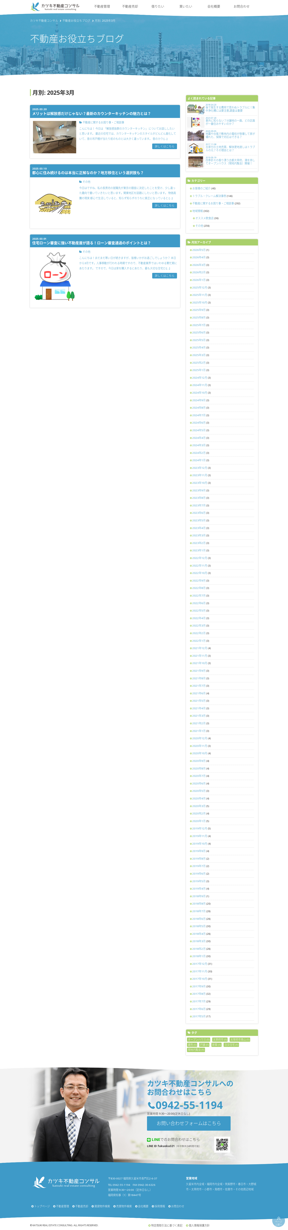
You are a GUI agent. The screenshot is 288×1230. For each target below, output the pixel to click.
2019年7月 (199, 866)
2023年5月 (199, 520)
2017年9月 (199, 986)
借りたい (157, 6)
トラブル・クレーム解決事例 (209, 196)
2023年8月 (199, 498)
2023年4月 (199, 528)
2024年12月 (199, 377)
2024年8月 (199, 407)
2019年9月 (199, 851)
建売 (192, 1044)
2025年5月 (199, 340)
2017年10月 (199, 979)
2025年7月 (199, 325)
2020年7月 (199, 776)
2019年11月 (199, 836)
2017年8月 (199, 994)
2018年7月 (199, 911)
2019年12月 (199, 828)
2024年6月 (199, 422)
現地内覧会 (196, 1049)
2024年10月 (199, 392)
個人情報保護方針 (199, 1225)
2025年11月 (199, 295)
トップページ (42, 1206)
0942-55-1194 (189, 1105)
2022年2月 (199, 633)
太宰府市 (220, 1039)
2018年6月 (199, 919)
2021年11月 (199, 655)
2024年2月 (199, 453)
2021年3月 (199, 715)
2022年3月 (199, 625)
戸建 (204, 1044)
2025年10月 (199, 302)
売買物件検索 (124, 1206)
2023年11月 (199, 475)
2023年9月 (199, 490)
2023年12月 (199, 468)
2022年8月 (199, 588)
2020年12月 (199, 738)
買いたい (185, 6)
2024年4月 (199, 438)
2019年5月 (199, 881)
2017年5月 (199, 1016)
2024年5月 (199, 430)
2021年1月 (199, 731)
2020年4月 (199, 798)
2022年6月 (199, 603)
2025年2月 (199, 362)
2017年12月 (199, 964)
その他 (199, 225)
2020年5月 (199, 791)
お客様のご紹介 (201, 188)
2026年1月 (199, 280)
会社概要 (213, 6)
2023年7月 (199, 505)
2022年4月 (199, 618)
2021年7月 (199, 685)
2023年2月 (199, 543)
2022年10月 (199, 573)
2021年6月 (199, 693)
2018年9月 (199, 896)
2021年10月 (199, 663)
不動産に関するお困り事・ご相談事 (213, 203)
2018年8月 (199, 903)
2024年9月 (199, 400)
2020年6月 (199, 783)
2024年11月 (199, 385)
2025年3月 (199, 355)
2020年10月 (199, 753)
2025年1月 (199, 370)
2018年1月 (199, 956)
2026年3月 (199, 265)
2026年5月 (199, 250)
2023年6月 (199, 513)
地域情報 (197, 211)
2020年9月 (199, 761)
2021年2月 (199, 723)
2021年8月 (199, 678)
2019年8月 (199, 858)
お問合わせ (242, 6)
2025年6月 (199, 332)
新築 (216, 1044)
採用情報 (160, 1206)
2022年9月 (199, 580)
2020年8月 (199, 768)
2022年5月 (199, 610)
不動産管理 (102, 6)
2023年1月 (199, 550)
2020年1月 (199, 821)
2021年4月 (199, 708)
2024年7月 (199, 415)
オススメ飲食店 (204, 218)
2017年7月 (199, 1001)
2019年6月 (199, 873)
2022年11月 (199, 565)
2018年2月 (199, 949)
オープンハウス (198, 1039)
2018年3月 (199, 941)
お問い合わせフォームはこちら (189, 1123)
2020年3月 (199, 806)
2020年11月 (199, 746)
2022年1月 (199, 640)
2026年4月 (199, 257)
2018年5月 (199, 926)
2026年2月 (199, 272)
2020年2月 (199, 813)
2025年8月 (199, 317)
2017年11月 (199, 971)
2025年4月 (199, 347)
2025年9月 (199, 310)
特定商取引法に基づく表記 (166, 1225)
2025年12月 (199, 287)
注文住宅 (231, 1044)
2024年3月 (199, 445)
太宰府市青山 (239, 1039)
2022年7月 (199, 595)
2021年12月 (199, 648)
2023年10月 (199, 483)
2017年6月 (199, 1009)
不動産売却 (130, 6)
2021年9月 (199, 670)
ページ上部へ (278, 1223)
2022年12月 (199, 558)
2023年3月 (199, 535)
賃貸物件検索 (102, 1206)
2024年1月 (199, 460)
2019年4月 (199, 888)
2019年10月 (199, 843)
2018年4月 (199, 934)
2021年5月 (199, 700)
